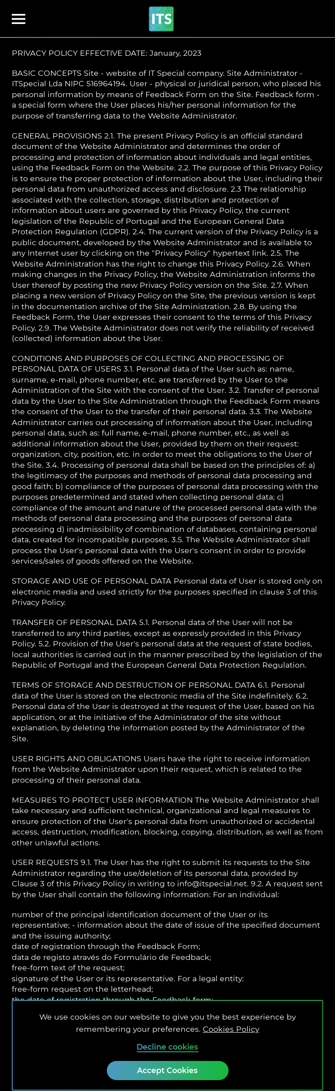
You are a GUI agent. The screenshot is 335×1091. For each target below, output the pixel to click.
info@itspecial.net (212, 883)
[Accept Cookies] (167, 1070)
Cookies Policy (231, 1029)
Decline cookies (167, 1046)
